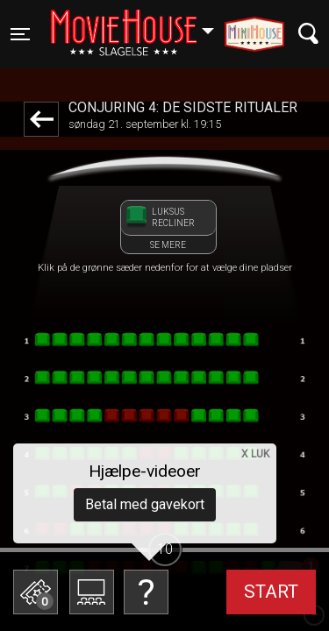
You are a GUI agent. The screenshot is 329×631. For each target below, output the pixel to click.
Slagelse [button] (140, 23)
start (271, 591)
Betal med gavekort (144, 504)
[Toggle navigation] (20, 34)
